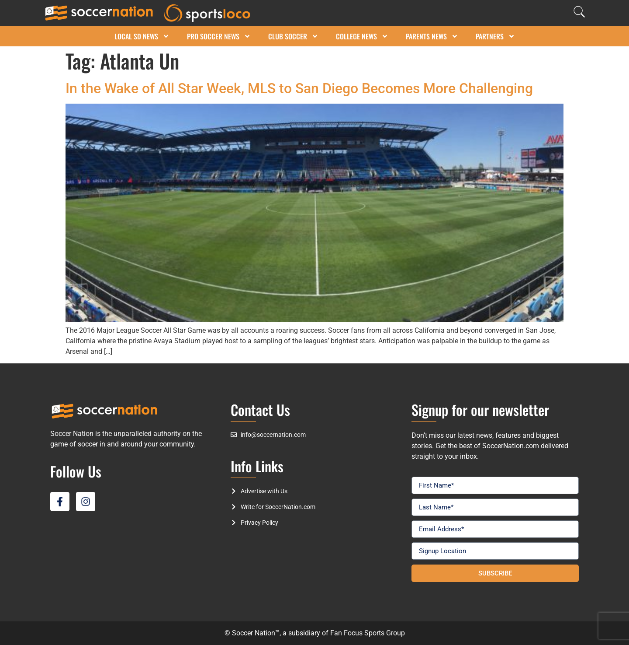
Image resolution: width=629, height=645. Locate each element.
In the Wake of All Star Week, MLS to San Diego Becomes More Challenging (299, 88)
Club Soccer (293, 36)
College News (362, 36)
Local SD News (141, 36)
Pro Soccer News (219, 36)
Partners (495, 36)
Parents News (432, 36)
